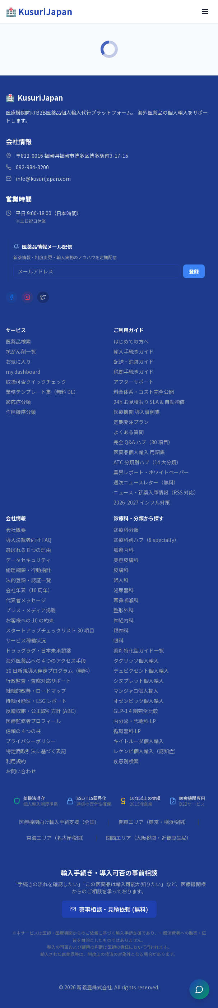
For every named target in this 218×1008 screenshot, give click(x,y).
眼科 (118, 640)
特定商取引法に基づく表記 (36, 751)
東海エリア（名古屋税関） (57, 837)
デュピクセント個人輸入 (141, 670)
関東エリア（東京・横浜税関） (154, 821)
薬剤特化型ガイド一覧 (138, 650)
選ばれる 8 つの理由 (28, 549)
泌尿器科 (123, 590)
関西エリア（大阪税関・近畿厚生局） (148, 837)
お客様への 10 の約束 (30, 620)
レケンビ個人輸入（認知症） (146, 751)
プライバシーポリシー (31, 741)
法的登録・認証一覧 (28, 580)
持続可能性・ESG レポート (36, 700)
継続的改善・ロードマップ (36, 690)
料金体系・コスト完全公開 (143, 391)
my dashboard (23, 371)
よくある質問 (128, 432)
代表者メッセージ (26, 600)
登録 (194, 271)
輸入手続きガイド (133, 351)
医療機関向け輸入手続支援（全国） (59, 821)
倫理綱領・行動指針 (28, 570)
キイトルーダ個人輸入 (138, 741)
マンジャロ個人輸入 (135, 690)
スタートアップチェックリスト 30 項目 (50, 630)
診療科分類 (126, 529)
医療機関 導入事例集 (136, 411)
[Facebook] (11, 297)
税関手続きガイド (133, 371)
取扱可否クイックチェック (36, 381)
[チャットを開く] (199, 989)
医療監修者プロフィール (33, 720)
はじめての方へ (131, 341)
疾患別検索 (126, 761)
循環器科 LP (127, 731)
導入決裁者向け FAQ (28, 539)
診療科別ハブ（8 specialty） (146, 539)
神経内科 (123, 620)
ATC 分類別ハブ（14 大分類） (147, 462)
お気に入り (18, 361)
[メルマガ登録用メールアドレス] (96, 271)
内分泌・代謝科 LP (134, 720)
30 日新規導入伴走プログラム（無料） (49, 670)
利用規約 (16, 761)
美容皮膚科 (126, 559)
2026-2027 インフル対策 (141, 502)
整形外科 (123, 610)
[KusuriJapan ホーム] (39, 11)
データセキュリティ (28, 559)
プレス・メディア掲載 (31, 610)
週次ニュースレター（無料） (145, 482)
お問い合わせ (21, 771)
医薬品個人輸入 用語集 (139, 452)
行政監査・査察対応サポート (38, 680)
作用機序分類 (21, 411)
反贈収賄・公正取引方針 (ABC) (41, 710)
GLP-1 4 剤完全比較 (135, 710)
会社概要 (16, 529)
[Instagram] (27, 297)
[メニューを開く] (205, 11)
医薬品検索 (18, 341)
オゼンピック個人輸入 (138, 700)
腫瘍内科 (123, 549)
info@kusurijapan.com (43, 178)
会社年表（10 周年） (29, 590)
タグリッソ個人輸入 (136, 660)
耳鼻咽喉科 (126, 600)
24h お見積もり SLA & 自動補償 (149, 401)
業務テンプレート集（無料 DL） (42, 391)
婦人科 (121, 580)
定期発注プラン (131, 421)
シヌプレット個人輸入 (138, 680)
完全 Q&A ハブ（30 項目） (143, 442)
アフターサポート (133, 381)
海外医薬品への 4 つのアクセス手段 (46, 660)
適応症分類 (18, 401)
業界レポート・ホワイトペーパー (151, 472)
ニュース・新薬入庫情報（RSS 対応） (156, 492)
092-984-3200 (32, 167)
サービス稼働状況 (26, 640)
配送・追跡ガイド (133, 361)
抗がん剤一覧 (21, 351)
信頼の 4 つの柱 (23, 731)
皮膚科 (121, 570)
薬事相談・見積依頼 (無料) (109, 909)
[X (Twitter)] (43, 297)
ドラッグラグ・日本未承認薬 (38, 650)
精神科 (121, 630)
